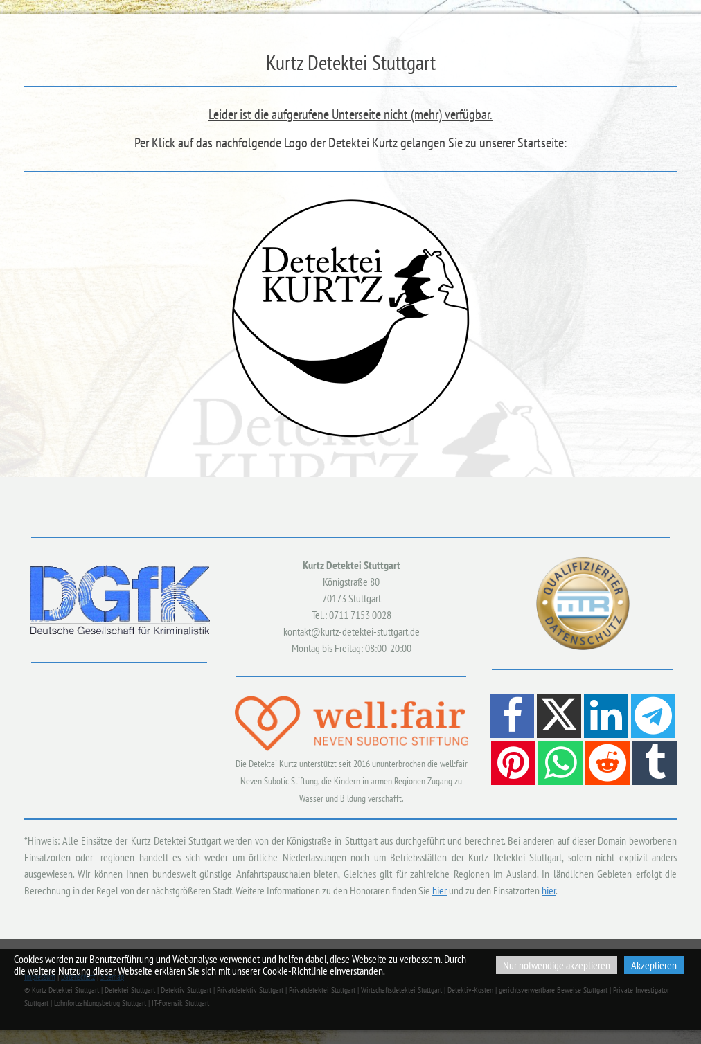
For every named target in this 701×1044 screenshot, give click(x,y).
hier (439, 890)
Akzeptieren (654, 965)
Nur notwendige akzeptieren (556, 965)
